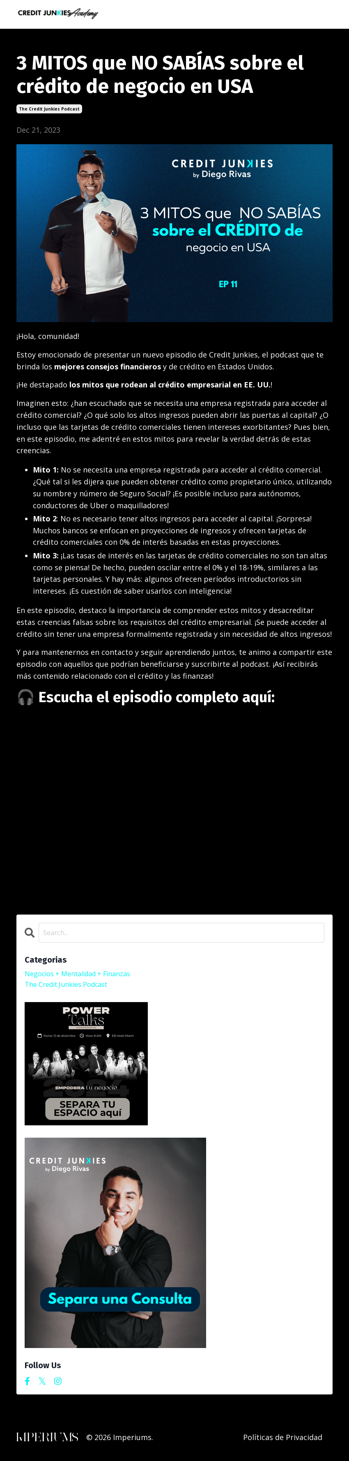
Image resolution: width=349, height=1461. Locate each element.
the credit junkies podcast (49, 108)
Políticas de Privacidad (282, 1440)
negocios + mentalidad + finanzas (85, 975)
